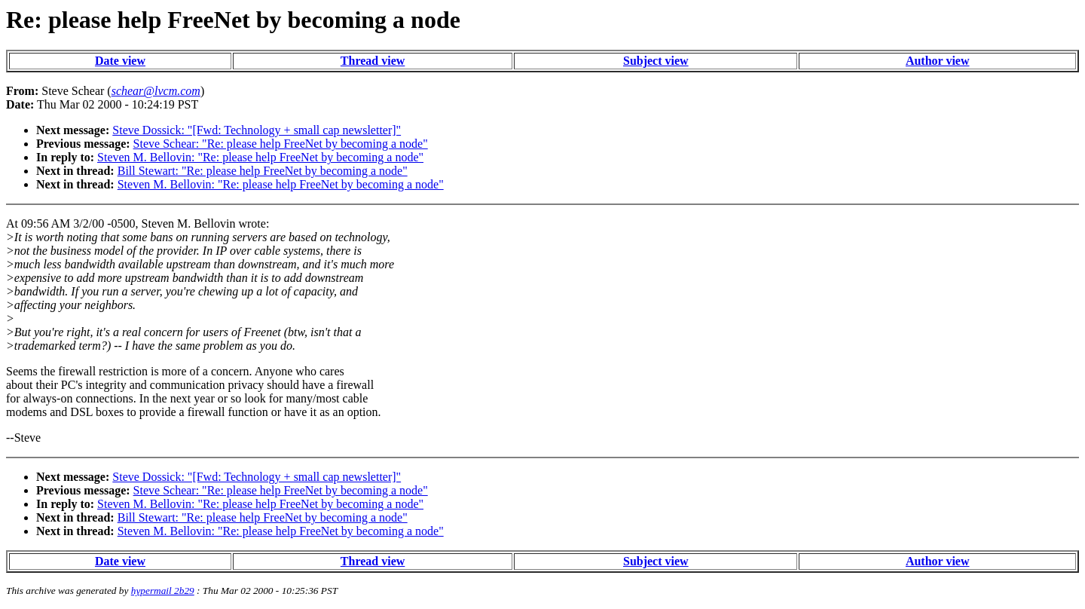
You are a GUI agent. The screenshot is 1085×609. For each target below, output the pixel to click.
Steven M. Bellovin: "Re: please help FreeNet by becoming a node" (260, 157)
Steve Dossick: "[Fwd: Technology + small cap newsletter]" (256, 130)
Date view (120, 60)
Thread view (373, 60)
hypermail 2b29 (162, 590)
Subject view (656, 60)
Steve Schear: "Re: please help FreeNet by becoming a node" (280, 143)
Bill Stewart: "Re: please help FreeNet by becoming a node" (263, 170)
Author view (938, 60)
